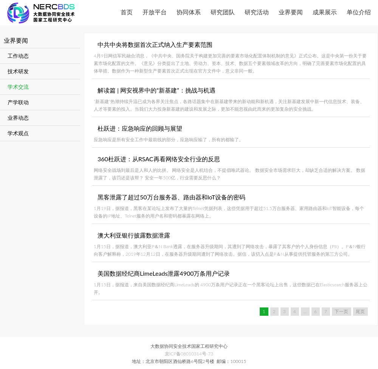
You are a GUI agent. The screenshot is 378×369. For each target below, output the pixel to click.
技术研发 (18, 71)
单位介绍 (359, 11)
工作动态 (18, 55)
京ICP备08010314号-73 (189, 354)
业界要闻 (291, 11)
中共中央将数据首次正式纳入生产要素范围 (155, 44)
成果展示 (325, 11)
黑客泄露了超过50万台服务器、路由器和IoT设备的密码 (171, 197)
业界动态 (18, 117)
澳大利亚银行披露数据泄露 (134, 235)
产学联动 (18, 102)
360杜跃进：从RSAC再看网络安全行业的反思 (159, 158)
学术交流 (18, 86)
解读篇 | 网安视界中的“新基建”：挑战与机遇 (156, 90)
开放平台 (155, 11)
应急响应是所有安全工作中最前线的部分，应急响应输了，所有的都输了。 (168, 139)
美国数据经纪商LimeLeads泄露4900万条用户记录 (164, 273)
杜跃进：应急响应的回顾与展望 (140, 128)
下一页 (341, 311)
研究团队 (223, 11)
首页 (127, 11)
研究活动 (257, 11)
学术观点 (18, 133)
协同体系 (189, 11)
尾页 (360, 311)
